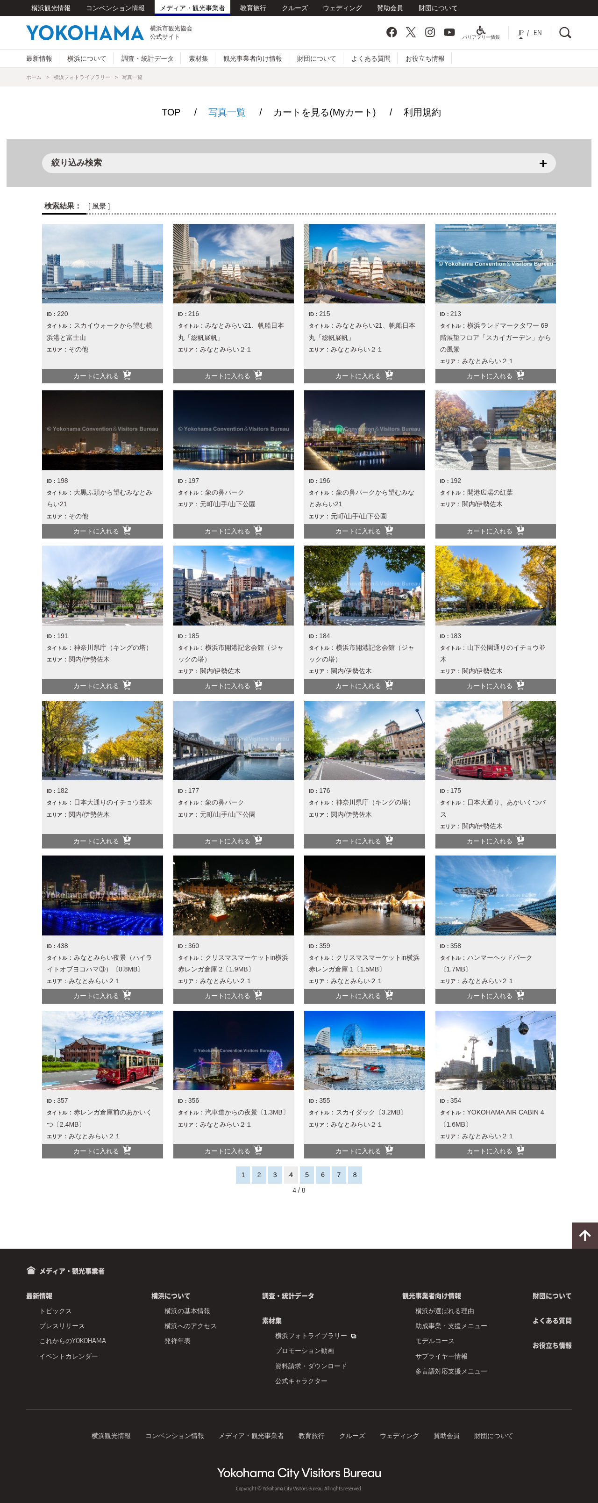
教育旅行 (253, 8)
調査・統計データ (147, 58)
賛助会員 (390, 8)
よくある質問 (371, 58)
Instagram (430, 32)
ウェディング (342, 8)
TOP (171, 112)
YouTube (449, 32)
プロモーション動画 (304, 1350)
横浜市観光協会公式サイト (109, 32)
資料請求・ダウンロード (311, 1366)
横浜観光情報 (51, 8)
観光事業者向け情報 (252, 58)
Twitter (410, 32)
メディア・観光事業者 (192, 8)
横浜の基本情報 (187, 1311)
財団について (438, 8)
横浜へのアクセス (190, 1326)
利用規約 (422, 112)
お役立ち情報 (425, 58)
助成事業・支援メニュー (451, 1326)
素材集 (198, 58)
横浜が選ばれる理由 (444, 1311)
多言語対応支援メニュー (451, 1371)
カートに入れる (102, 375)
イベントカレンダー (68, 1356)
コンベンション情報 (115, 8)
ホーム (34, 77)
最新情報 (39, 58)
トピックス (55, 1311)
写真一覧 (227, 112)
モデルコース (435, 1341)
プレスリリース (62, 1326)
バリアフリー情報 (481, 34)
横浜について (87, 58)
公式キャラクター (301, 1381)
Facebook (391, 32)
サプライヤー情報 (441, 1356)
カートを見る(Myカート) (324, 112)
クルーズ (295, 8)
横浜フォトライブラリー (82, 77)
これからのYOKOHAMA (72, 1341)
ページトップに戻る (585, 1236)
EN (538, 32)
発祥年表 (177, 1341)
